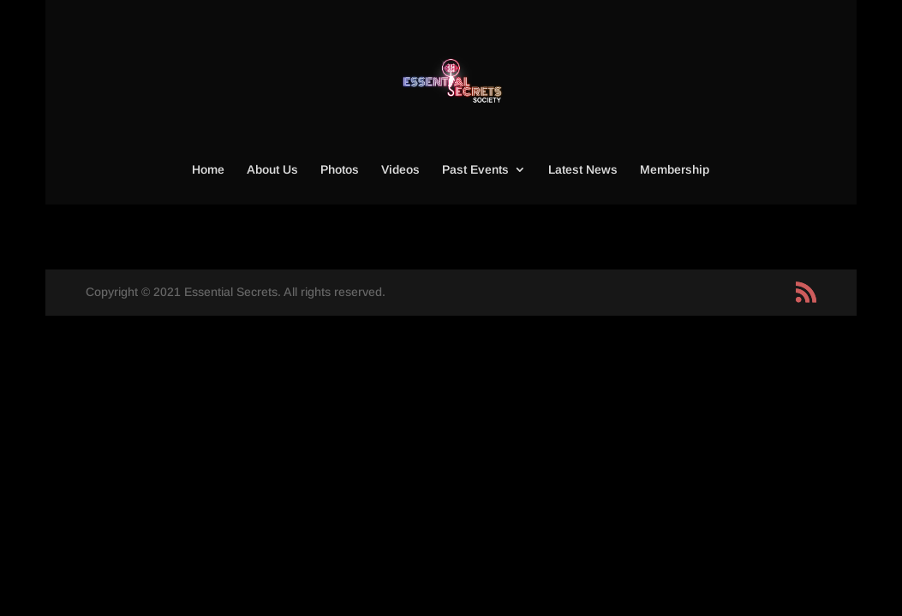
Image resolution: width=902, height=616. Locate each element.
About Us (272, 169)
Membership (674, 169)
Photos (339, 169)
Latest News (583, 169)
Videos (400, 169)
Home (208, 169)
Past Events (475, 169)
